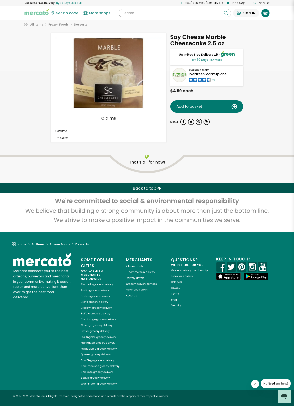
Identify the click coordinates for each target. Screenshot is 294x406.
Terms (175, 293)
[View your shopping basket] (265, 13)
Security (176, 305)
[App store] (228, 276)
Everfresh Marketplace (208, 74)
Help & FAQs (236, 3)
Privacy (175, 288)
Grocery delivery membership (189, 270)
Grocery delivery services (141, 284)
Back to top (147, 188)
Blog (174, 299)
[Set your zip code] (64, 13)
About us (131, 295)
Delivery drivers (135, 278)
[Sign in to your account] (246, 13)
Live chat (262, 3)
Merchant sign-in (137, 289)
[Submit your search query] (226, 13)
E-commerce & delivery (140, 272)
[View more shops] (97, 13)
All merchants (134, 266)
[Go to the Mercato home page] (36, 12)
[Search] (175, 13)
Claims (108, 118)
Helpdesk (176, 282)
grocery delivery (97, 284)
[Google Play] (256, 276)
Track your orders (182, 276)
